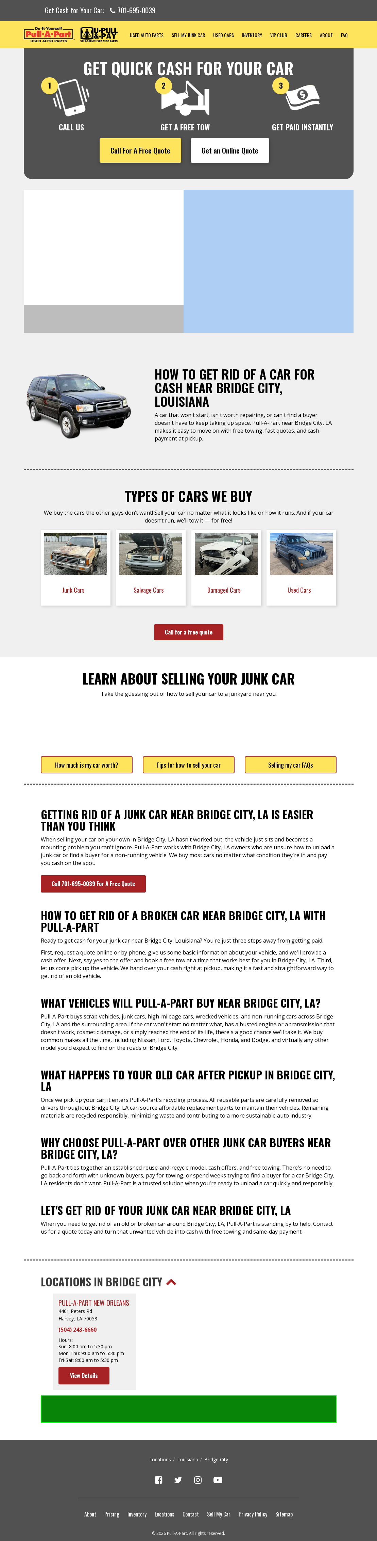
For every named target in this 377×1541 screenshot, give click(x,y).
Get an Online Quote (230, 150)
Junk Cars (74, 589)
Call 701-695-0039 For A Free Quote (93, 884)
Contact (191, 1486)
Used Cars (223, 34)
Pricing (111, 1486)
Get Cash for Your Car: (100, 10)
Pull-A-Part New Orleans (93, 1303)
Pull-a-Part (75, 34)
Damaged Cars (224, 589)
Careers (303, 34)
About (326, 34)
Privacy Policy (253, 1486)
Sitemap (284, 1486)
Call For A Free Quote (140, 150)
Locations (160, 1432)
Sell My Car (218, 1486)
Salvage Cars (149, 589)
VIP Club (278, 34)
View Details (84, 1375)
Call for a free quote (188, 632)
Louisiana (187, 1432)
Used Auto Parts (147, 34)
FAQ (344, 34)
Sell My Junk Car (188, 34)
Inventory (252, 34)
